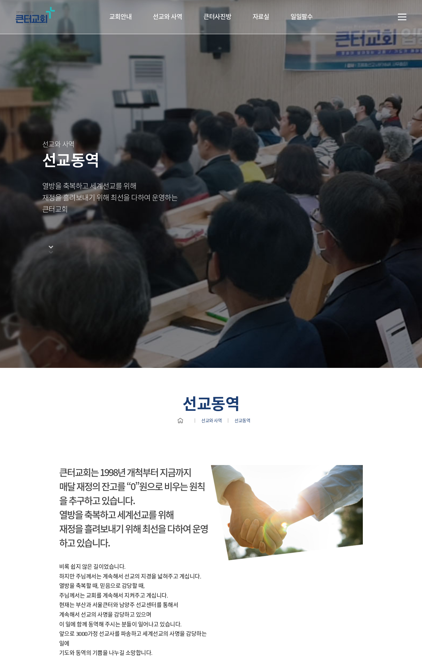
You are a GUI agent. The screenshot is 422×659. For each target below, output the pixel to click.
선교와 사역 (167, 16)
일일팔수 (302, 16)
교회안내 (120, 16)
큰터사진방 (217, 16)
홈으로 (180, 301)
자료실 (261, 16)
